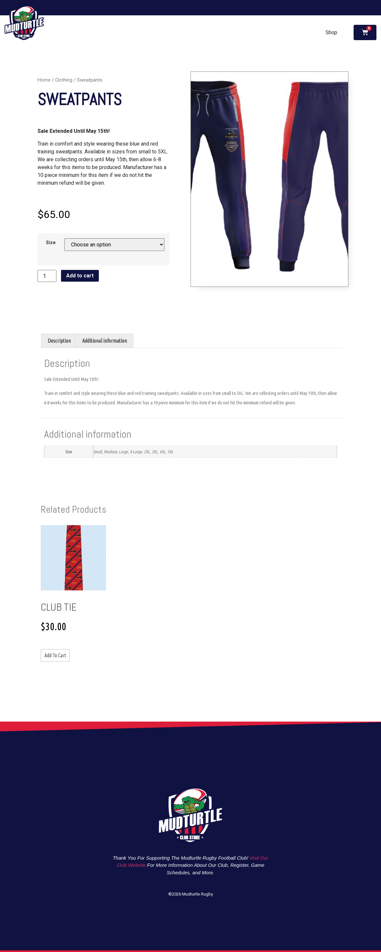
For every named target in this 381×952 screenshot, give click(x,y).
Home (44, 80)
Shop (331, 32)
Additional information (104, 341)
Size (51, 243)
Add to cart (80, 276)
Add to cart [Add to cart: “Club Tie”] (55, 655)
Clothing (63, 80)
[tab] (59, 341)
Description (59, 341)
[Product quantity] (47, 276)
